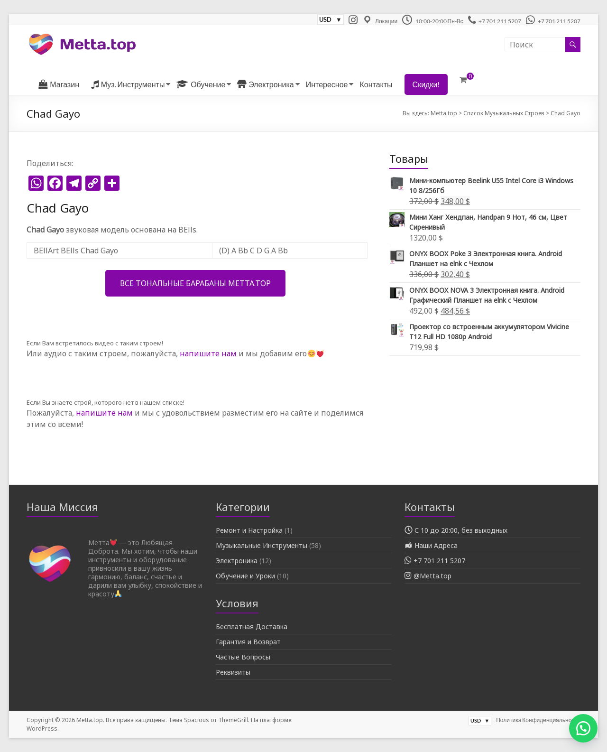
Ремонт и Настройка (249, 530)
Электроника (237, 560)
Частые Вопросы (243, 656)
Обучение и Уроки (245, 575)
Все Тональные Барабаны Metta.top (195, 283)
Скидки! (426, 84)
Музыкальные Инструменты (261, 545)
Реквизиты (233, 672)
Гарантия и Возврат (248, 641)
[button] (583, 728)
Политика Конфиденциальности (538, 720)
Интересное (327, 84)
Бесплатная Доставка (251, 626)
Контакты (375, 84)
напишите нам (208, 353)
